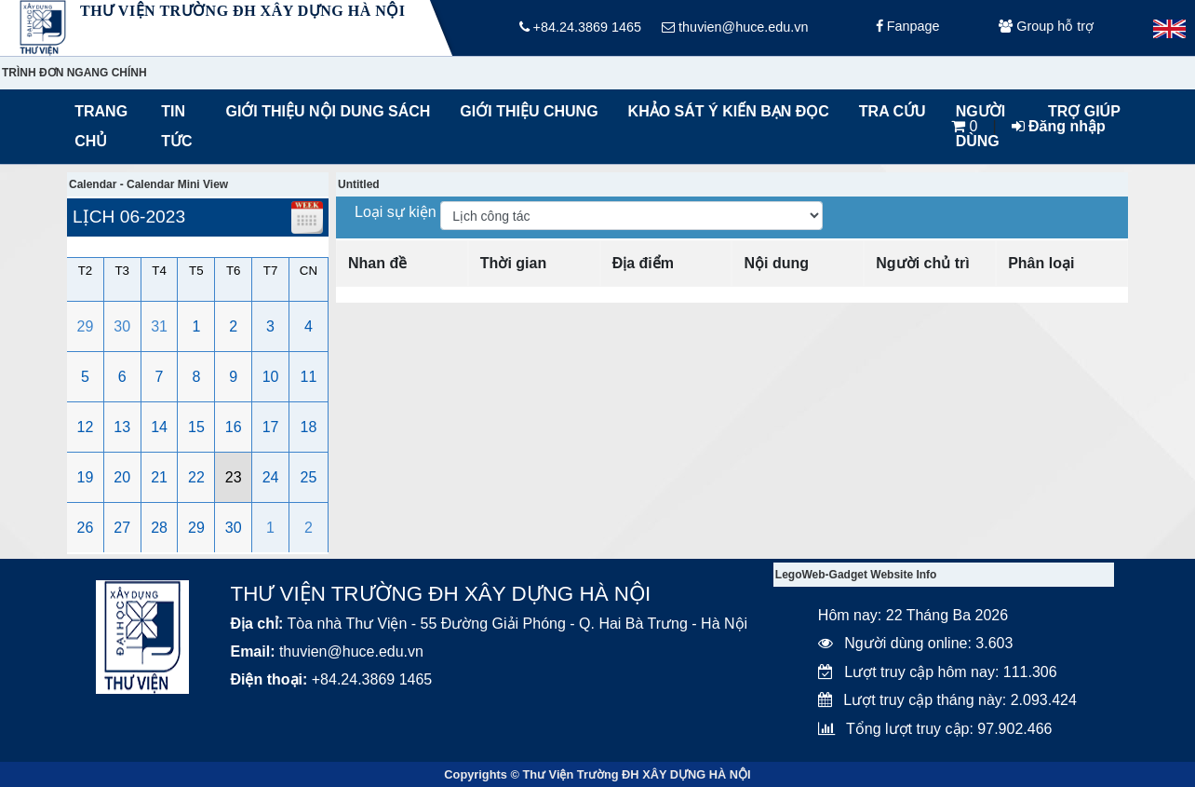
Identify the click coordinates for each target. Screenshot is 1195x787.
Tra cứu (892, 111)
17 (270, 427)
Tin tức (176, 126)
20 (122, 477)
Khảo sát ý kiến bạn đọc (724, 111)
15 (196, 427)
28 (159, 528)
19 (85, 477)
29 (85, 326)
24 (270, 477)
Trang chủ (101, 126)
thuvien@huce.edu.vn (735, 27)
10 (270, 377)
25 (309, 477)
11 (309, 377)
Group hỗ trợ (1046, 27)
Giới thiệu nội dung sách (323, 111)
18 (309, 427)
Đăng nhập (1059, 126)
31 (159, 326)
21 (159, 477)
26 (85, 528)
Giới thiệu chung (528, 111)
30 (122, 326)
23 (233, 477)
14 (159, 427)
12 (85, 427)
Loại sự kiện (397, 212)
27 (122, 528)
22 (196, 477)
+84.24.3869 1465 (580, 27)
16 (233, 427)
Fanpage (908, 27)
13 (122, 427)
